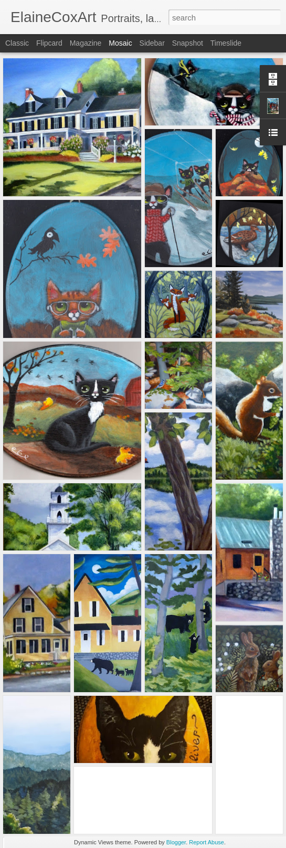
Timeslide (225, 43)
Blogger (176, 842)
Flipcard (49, 43)
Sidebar (152, 43)
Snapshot (187, 43)
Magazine (86, 43)
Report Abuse (206, 842)
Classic (17, 43)
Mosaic (120, 43)
